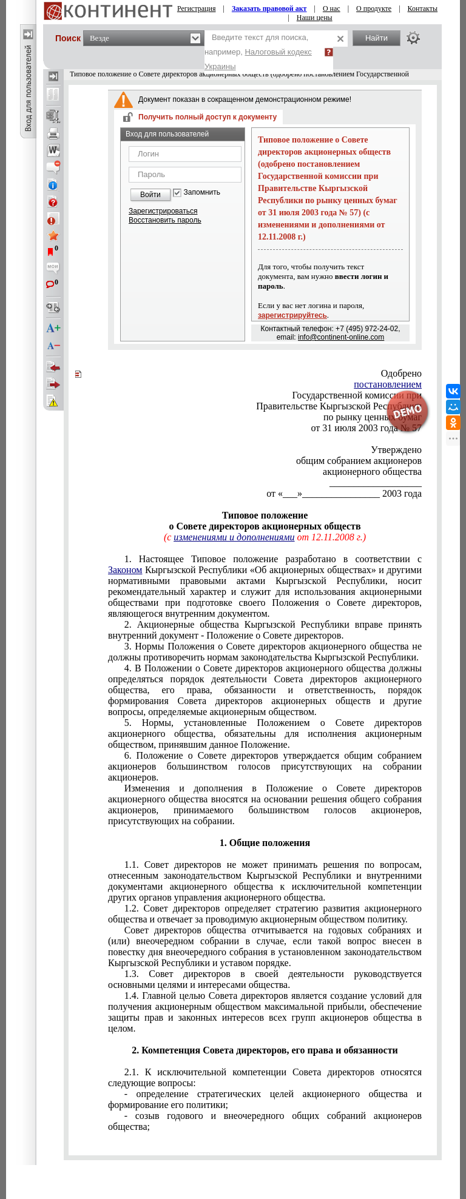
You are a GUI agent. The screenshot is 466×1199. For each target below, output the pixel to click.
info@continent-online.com (341, 337)
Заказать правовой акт (269, 8)
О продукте (373, 8)
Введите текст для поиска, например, (258, 52)
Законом (125, 570)
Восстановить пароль (165, 220)
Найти (376, 37)
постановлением (388, 384)
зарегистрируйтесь (292, 315)
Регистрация (196, 8)
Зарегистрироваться (163, 211)
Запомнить (202, 192)
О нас (331, 8)
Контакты (423, 8)
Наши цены (315, 17)
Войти (150, 194)
